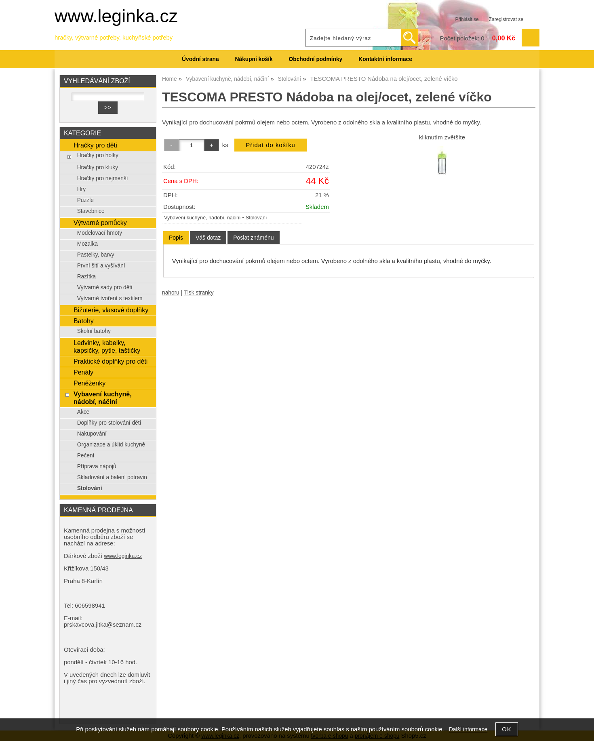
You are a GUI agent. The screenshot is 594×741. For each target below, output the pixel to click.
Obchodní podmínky (316, 59)
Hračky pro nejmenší (102, 178)
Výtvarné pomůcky (100, 222)
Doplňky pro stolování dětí (109, 423)
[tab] (176, 237)
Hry (81, 189)
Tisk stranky (199, 293)
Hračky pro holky (97, 155)
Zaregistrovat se (506, 19)
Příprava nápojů (96, 466)
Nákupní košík (254, 59)
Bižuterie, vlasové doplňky (111, 310)
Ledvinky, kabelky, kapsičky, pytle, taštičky (107, 346)
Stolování (256, 218)
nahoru (170, 293)
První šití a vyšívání (101, 266)
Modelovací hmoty (99, 233)
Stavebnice (91, 211)
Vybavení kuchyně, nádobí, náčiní (202, 218)
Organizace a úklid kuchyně (111, 445)
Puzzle (85, 200)
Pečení (86, 456)
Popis (176, 237)
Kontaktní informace (385, 59)
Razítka (86, 277)
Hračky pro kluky (97, 167)
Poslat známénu (253, 237)
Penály (83, 372)
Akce (83, 412)
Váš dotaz (208, 237)
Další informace (468, 729)
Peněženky (89, 383)
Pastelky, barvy (95, 255)
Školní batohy (94, 331)
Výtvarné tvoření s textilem (110, 298)
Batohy (84, 320)
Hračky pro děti (95, 145)
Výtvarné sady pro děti (105, 287)
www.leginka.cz (116, 16)
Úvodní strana (200, 59)
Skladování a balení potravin (112, 477)
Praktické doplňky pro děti (110, 361)
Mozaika (87, 244)
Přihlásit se (466, 19)
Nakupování (92, 434)
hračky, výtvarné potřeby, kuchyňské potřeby (114, 37)
